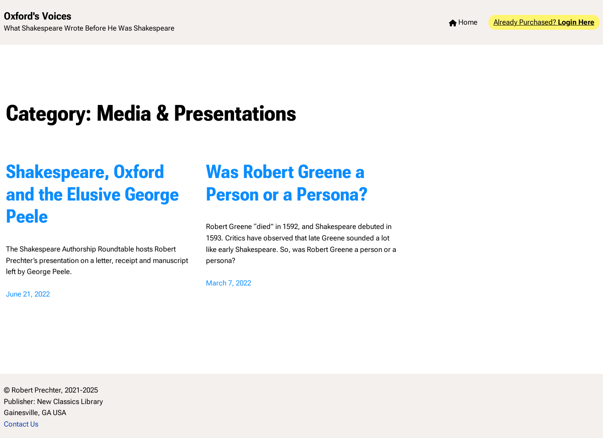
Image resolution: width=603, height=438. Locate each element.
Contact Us (21, 424)
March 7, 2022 (228, 283)
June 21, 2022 (28, 294)
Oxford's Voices (37, 16)
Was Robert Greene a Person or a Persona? (287, 183)
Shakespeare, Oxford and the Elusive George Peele (92, 194)
